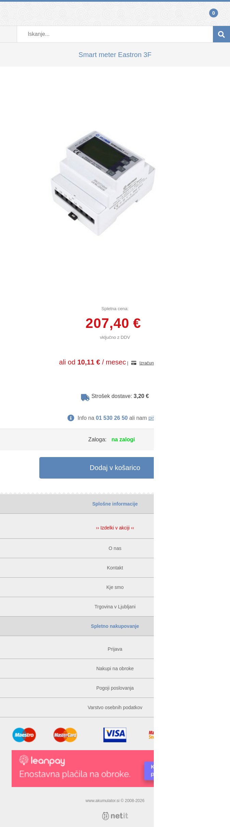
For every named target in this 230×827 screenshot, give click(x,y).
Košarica (221, 14)
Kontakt (115, 567)
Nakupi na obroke (115, 668)
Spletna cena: (115, 308)
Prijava (8, 14)
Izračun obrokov (155, 363)
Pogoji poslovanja (115, 688)
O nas (115, 548)
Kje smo (115, 587)
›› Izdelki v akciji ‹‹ (115, 527)
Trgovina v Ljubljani (114, 606)
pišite (154, 418)
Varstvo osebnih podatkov (114, 707)
